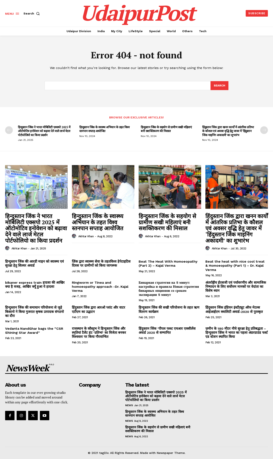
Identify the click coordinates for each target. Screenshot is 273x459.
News (129, 405)
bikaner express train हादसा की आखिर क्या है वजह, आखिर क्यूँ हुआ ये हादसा (35, 285)
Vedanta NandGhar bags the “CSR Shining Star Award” (34, 331)
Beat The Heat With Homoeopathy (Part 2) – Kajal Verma (168, 263)
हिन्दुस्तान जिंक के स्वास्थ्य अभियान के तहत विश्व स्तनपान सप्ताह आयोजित (104, 129)
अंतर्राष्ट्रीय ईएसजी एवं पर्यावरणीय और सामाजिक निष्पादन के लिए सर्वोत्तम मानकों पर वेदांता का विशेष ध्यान (235, 287)
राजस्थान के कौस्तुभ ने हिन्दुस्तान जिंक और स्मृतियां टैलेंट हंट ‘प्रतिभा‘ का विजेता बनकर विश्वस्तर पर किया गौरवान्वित (99, 333)
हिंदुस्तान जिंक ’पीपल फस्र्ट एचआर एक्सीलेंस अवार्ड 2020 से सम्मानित (167, 331)
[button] (32, 13)
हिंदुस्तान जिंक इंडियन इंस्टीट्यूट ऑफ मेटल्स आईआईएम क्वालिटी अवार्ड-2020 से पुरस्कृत (234, 309)
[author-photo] (8, 248)
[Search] (219, 85)
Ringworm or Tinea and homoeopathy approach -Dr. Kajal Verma (100, 287)
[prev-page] (9, 130)
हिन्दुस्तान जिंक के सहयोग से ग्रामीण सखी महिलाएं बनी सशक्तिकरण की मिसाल (166, 129)
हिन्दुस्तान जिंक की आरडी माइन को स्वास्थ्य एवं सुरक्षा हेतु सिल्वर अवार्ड (34, 263)
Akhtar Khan (19, 248)
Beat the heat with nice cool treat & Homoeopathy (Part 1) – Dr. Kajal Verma (235, 265)
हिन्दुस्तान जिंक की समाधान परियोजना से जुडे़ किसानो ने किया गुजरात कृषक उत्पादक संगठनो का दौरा (34, 311)
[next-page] (264, 130)
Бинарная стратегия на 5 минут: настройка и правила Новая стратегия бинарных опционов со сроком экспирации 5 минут (169, 289)
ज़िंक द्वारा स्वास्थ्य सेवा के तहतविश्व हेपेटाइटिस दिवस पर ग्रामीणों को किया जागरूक (101, 263)
